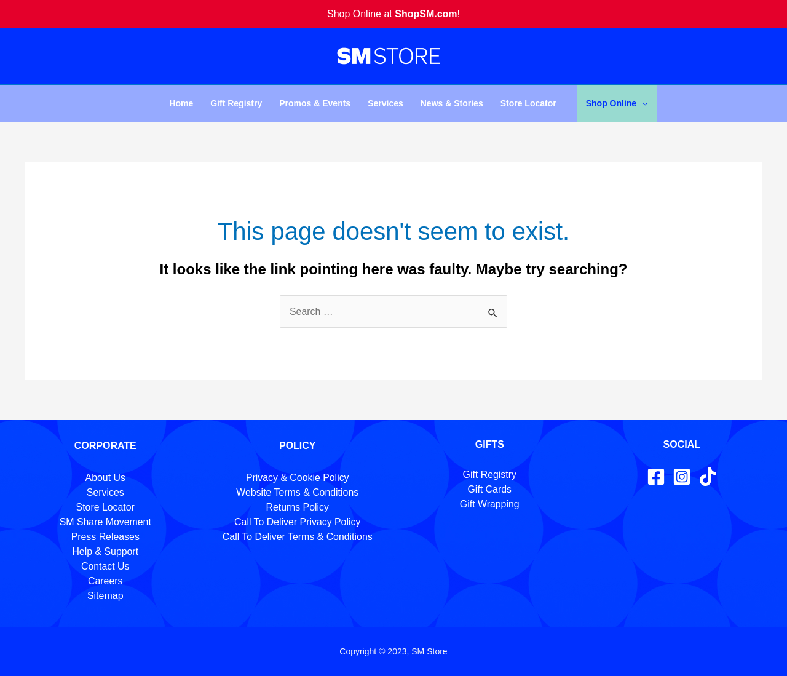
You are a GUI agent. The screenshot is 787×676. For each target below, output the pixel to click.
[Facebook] (656, 476)
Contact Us (105, 566)
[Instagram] (682, 476)
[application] (641, 103)
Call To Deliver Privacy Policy (297, 522)
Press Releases (105, 536)
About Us (105, 477)
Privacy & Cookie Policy (297, 477)
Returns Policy (297, 507)
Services (385, 103)
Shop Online (617, 103)
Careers (105, 581)
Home (181, 103)
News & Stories (452, 103)
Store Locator (528, 103)
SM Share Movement (105, 522)
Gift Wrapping (489, 504)
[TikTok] (707, 476)
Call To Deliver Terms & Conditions (297, 536)
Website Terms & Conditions (297, 492)
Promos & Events (314, 103)
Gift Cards (489, 489)
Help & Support (105, 551)
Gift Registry (236, 103)
